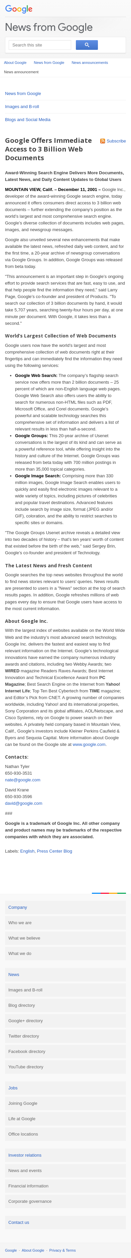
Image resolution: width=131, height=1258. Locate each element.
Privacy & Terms (62, 1250)
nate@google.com (22, 779)
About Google (15, 63)
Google (11, 1250)
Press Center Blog (54, 851)
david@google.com (23, 803)
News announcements (90, 63)
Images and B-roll (22, 106)
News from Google (49, 26)
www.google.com (89, 744)
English (27, 851)
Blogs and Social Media (27, 119)
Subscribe (116, 140)
